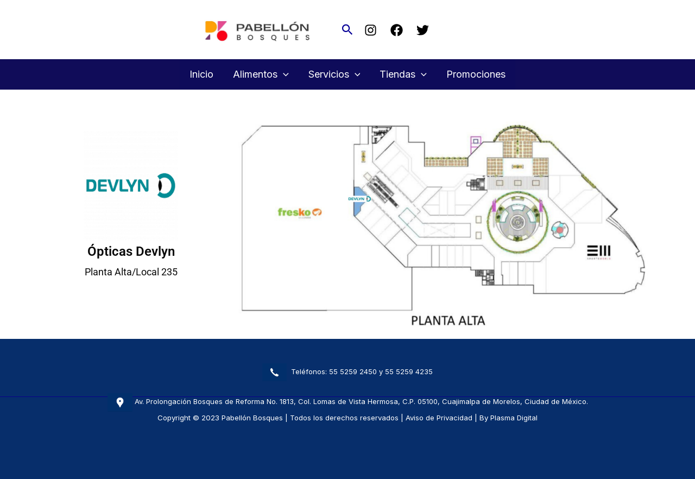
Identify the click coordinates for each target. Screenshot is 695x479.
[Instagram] (370, 30)
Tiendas (403, 74)
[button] (347, 30)
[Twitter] (422, 30)
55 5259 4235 (409, 371)
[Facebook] (396, 30)
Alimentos (261, 74)
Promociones (476, 74)
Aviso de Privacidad (439, 417)
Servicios (334, 74)
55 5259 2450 (353, 371)
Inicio (201, 74)
